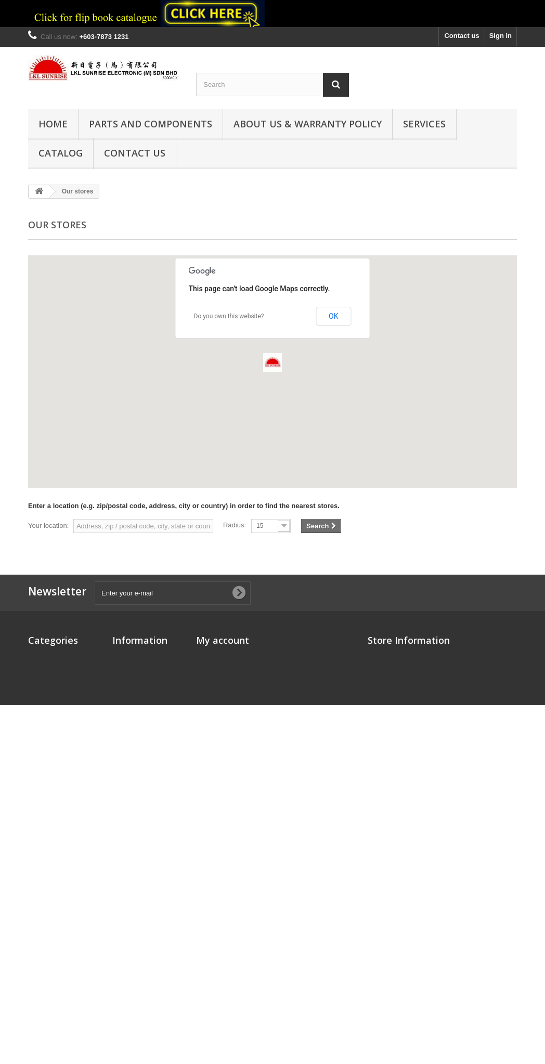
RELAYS (41, 857)
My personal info (223, 698)
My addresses (218, 684)
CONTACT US (134, 153)
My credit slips (219, 670)
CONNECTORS (52, 698)
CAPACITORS (50, 670)
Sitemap (125, 707)
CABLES (42, 684)
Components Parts (58, 657)
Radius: (234, 525)
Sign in (500, 36)
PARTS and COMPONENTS (150, 124)
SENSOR (42, 884)
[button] (272, 362)
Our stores (129, 657)
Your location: (48, 525)
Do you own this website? (229, 316)
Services (424, 124)
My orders (212, 657)
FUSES (39, 734)
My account (222, 640)
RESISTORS (47, 870)
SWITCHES (46, 934)
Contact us (461, 36)
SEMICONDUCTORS (60, 843)
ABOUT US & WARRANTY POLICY (307, 124)
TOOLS (39, 897)
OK (333, 316)
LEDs (36, 770)
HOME (53, 124)
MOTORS (43, 784)
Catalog (60, 153)
